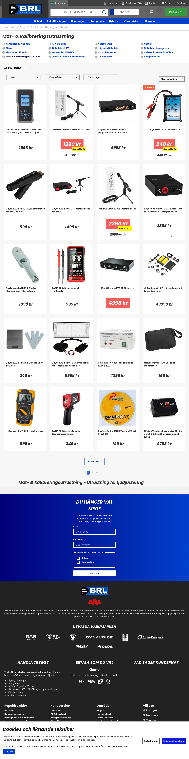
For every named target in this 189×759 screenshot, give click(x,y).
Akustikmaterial (107, 52)
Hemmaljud (78, 21)
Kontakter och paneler (18, 44)
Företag (181, 3)
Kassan (175, 12)
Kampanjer (97, 21)
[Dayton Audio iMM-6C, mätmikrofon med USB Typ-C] (25, 213)
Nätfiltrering (105, 44)
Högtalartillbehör (108, 48)
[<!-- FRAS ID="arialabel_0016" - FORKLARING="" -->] (78, 155)
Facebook (152, 715)
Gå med (94, 573)
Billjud (38, 21)
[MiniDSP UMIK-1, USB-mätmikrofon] (71, 133)
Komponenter (152, 56)
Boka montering (14, 714)
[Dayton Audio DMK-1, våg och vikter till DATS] (25, 367)
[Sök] (79, 12)
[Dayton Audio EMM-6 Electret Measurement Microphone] (25, 292)
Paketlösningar (56, 21)
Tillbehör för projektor (156, 48)
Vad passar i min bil (108, 721)
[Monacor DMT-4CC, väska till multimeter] (164, 367)
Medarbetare (105, 717)
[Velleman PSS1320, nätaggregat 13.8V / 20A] (118, 367)
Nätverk (148, 44)
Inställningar (151, 741)
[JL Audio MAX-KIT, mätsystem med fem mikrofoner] (164, 292)
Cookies (55, 710)
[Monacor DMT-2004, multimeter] (25, 435)
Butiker (8, 710)
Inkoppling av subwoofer (19, 717)
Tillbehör (24, 27)
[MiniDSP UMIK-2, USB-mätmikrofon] (118, 213)
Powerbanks (59, 44)
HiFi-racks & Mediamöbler (159, 52)
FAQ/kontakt (58, 714)
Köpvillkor (56, 721)
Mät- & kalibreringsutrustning (50, 27)
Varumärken (131, 21)
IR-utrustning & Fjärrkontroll (68, 56)
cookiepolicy (89, 740)
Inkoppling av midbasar (18, 721)
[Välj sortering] (171, 79)
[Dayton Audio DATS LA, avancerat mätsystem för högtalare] (71, 367)
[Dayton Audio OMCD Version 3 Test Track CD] (118, 435)
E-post (77, 526)
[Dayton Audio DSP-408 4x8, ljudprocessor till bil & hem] (118, 133)
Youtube (151, 720)
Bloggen (149, 21)
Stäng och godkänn (174, 741)
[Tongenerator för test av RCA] (164, 133)
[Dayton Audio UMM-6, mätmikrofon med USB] (71, 213)
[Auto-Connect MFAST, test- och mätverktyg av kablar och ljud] (25, 133)
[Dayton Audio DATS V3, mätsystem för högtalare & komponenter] (164, 213)
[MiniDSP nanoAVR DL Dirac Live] (118, 292)
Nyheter (114, 21)
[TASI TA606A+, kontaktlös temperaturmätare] (71, 435)
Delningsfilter (105, 56)
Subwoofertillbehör (63, 52)
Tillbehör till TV (60, 48)
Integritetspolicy (60, 717)
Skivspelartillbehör (17, 52)
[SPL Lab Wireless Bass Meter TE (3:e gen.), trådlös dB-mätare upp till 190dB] (164, 435)
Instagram (152, 710)
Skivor (9, 48)
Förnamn (78, 539)
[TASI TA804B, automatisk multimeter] (71, 292)
